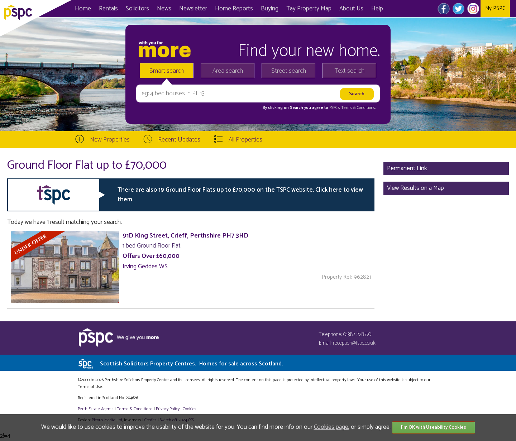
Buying (269, 9)
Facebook (443, 8)
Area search (227, 71)
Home (83, 9)
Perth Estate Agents (96, 409)
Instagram (473, 8)
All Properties (245, 139)
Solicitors (137, 9)
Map (308, 9)
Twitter (458, 8)
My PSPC (495, 8)
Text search (349, 71)
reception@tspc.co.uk (354, 343)
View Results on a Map (415, 188)
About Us (351, 9)
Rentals (108, 9)
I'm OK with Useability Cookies (433, 427)
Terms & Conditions (135, 409)
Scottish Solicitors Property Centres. (191, 364)
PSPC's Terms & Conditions (352, 108)
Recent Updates (179, 139)
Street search (288, 71)
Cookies (189, 409)
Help (377, 9)
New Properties (110, 139)
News (164, 9)
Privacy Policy (168, 409)
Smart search (166, 71)
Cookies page (331, 427)
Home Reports (234, 9)
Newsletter (193, 9)
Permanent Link (407, 168)
